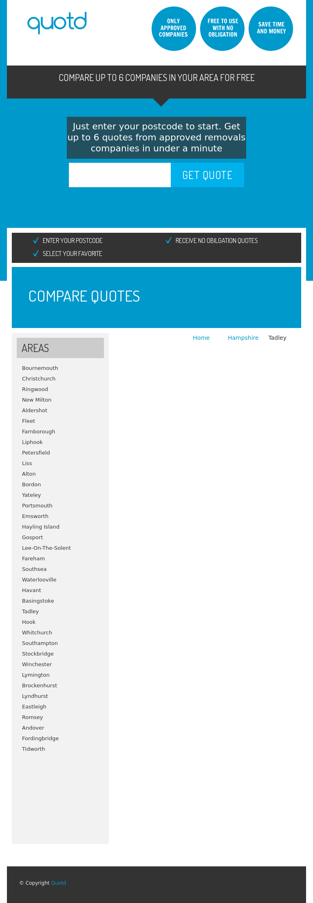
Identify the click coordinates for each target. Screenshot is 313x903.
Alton (29, 474)
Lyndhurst (35, 696)
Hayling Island (41, 527)
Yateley (31, 495)
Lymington (36, 675)
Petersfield (36, 453)
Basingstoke (38, 601)
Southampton (40, 643)
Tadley (30, 611)
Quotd (58, 883)
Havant (31, 590)
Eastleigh (34, 707)
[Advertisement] (60, 795)
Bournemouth (40, 368)
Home (202, 338)
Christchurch (38, 379)
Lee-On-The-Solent (46, 548)
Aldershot (34, 410)
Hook (28, 622)
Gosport (32, 537)
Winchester (37, 664)
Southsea (34, 569)
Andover (33, 728)
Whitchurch (37, 633)
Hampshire (243, 338)
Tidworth (33, 749)
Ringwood (35, 389)
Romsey (32, 717)
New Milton (36, 400)
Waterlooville (39, 580)
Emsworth (35, 516)
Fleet (28, 421)
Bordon (31, 484)
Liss (27, 463)
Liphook (32, 442)
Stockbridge (38, 654)
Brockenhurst (39, 685)
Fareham (33, 558)
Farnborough (38, 432)
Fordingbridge (40, 738)
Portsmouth (37, 506)
